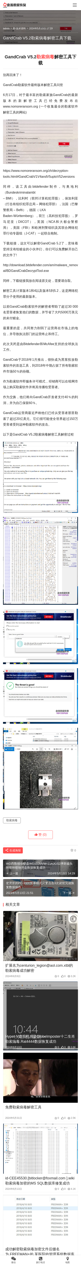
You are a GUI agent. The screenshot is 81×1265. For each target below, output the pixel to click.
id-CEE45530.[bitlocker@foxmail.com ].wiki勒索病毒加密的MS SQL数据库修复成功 (39, 1180)
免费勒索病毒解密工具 (23, 1107)
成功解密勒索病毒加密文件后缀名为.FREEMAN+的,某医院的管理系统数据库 (39, 1251)
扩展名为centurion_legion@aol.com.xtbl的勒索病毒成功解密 (39, 968)
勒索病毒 (45, 56)
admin (6, 28)
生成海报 (13, 850)
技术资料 (21, 28)
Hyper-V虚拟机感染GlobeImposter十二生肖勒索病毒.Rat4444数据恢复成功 (40, 1039)
